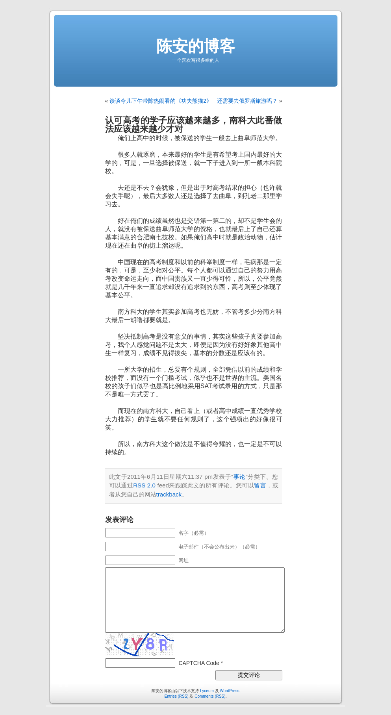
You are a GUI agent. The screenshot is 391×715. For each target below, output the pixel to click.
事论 (239, 476)
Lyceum (207, 691)
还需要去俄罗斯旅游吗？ (247, 101)
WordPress (229, 691)
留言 (260, 485)
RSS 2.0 (144, 485)
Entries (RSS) (177, 696)
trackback (169, 494)
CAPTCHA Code (198, 663)
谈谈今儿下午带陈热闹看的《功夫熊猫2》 (160, 101)
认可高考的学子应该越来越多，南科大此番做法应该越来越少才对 (193, 124)
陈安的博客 (195, 46)
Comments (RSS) (210, 696)
